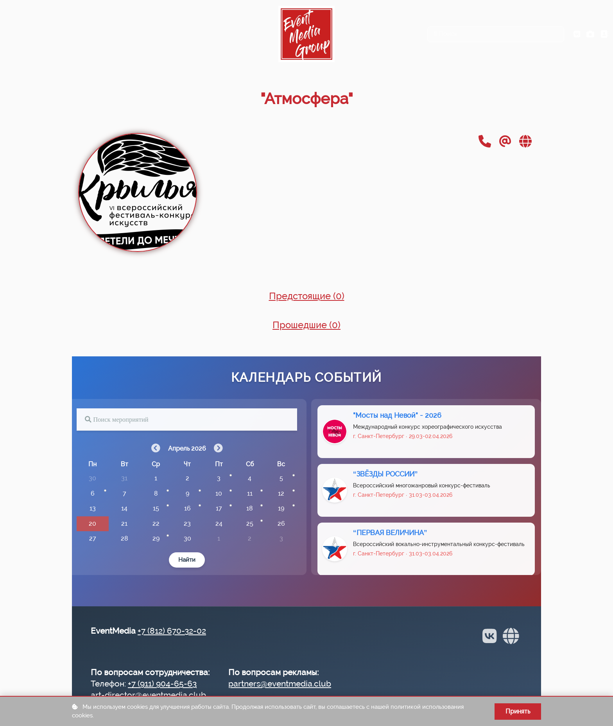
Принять (517, 711)
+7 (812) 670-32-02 (172, 631)
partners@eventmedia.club (279, 683)
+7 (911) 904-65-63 (162, 683)
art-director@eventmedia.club (148, 695)
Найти (187, 561)
